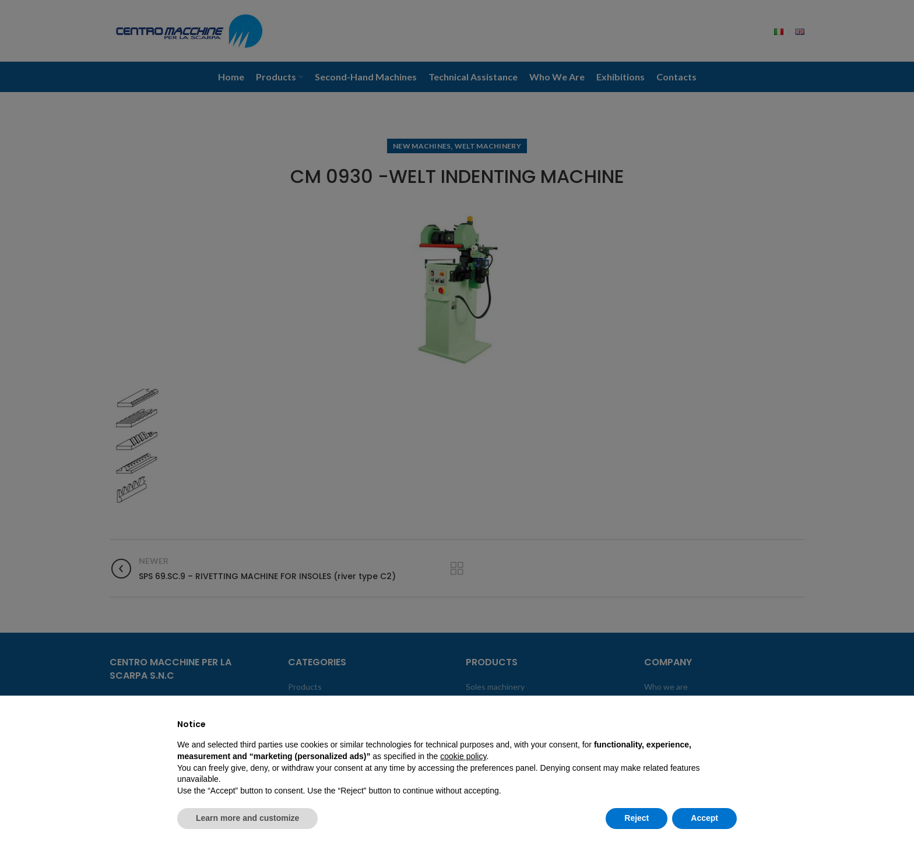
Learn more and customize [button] (247, 818)
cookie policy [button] (463, 756)
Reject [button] (636, 818)
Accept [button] (704, 818)
